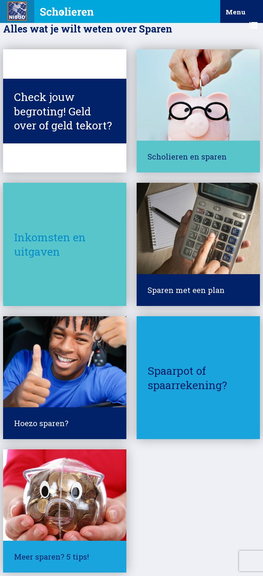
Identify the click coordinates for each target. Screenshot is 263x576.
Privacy (102, 547)
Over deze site (69, 547)
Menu (242, 15)
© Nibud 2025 (30, 547)
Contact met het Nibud (39, 559)
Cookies (129, 547)
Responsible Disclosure (171, 547)
